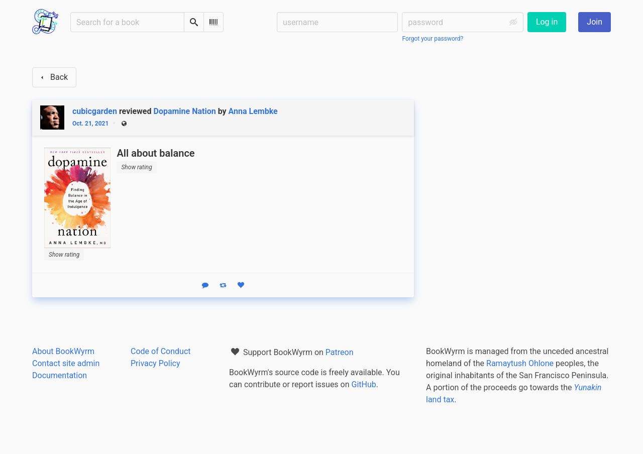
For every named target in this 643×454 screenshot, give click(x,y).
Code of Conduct (161, 351)
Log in (547, 22)
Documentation (59, 375)
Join (594, 22)
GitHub (364, 384)
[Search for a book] (127, 22)
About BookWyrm (63, 351)
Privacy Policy (155, 363)
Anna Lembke (253, 111)
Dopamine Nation (185, 111)
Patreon (340, 352)
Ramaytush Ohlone (520, 363)
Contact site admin (65, 363)
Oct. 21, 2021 (90, 123)
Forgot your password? (432, 38)
